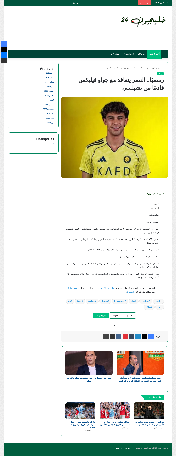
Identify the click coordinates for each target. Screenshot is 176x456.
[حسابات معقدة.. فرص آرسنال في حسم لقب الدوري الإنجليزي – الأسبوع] (115, 413)
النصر (157, 301)
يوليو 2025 (50, 114)
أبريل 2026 (50, 73)
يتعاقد (148, 307)
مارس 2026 (49, 77)
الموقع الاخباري (114, 54)
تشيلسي (145, 301)
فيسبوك (130, 292)
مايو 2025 (50, 123)
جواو (133, 301)
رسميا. (104, 301)
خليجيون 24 (73, 288)
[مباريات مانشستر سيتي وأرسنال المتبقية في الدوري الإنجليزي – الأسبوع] (80, 413)
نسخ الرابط (101, 315)
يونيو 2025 (50, 118)
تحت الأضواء (129, 54)
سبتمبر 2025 (49, 105)
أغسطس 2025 (48, 109)
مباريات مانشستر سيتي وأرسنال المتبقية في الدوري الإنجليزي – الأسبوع (82, 427)
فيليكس (91, 301)
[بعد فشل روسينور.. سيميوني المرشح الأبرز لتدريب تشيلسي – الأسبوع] (149, 413)
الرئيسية (159, 68)
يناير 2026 (50, 86)
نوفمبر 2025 (49, 96)
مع (69, 301)
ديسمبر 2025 (49, 91)
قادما (79, 301)
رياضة (151, 68)
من (159, 307)
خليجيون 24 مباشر (106, 288)
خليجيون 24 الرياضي (122, 451)
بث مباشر (141, 54)
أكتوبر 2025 (49, 100)
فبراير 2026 (49, 82)
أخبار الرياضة (154, 54)
